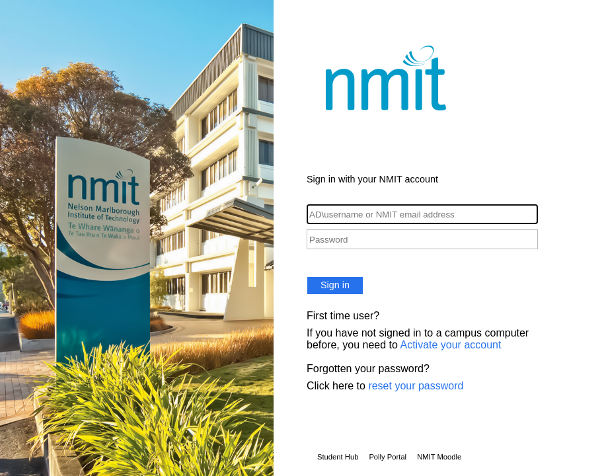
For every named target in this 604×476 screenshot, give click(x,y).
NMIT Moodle (439, 457)
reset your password (415, 385)
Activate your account (450, 344)
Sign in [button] (335, 285)
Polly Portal (387, 457)
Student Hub (337, 457)
